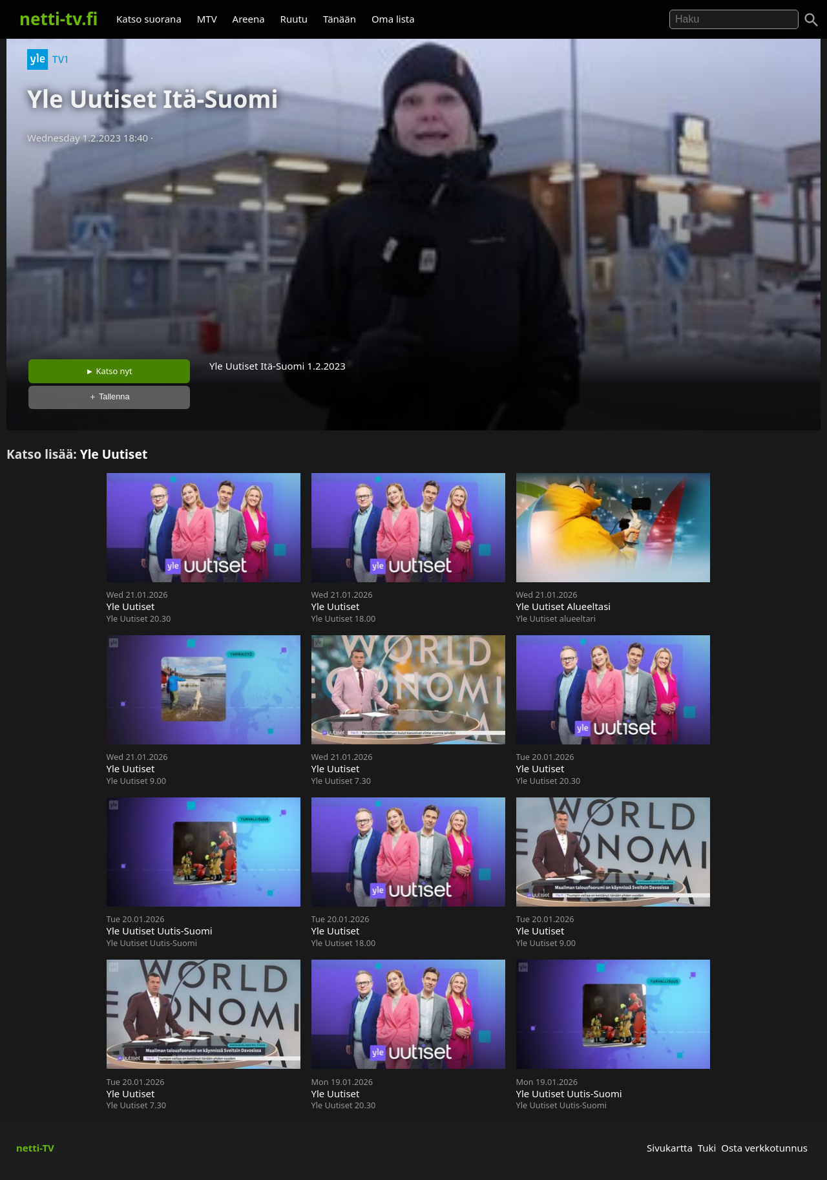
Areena (249, 18)
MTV (207, 18)
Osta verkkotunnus (764, 1147)
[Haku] (811, 20)
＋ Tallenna (109, 396)
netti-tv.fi (58, 18)
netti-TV (35, 1147)
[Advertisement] (413, 247)
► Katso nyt (109, 371)
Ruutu (294, 18)
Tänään (339, 18)
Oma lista (393, 18)
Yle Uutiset (114, 454)
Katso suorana (149, 18)
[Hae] (734, 19)
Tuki (707, 1147)
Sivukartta (670, 1147)
